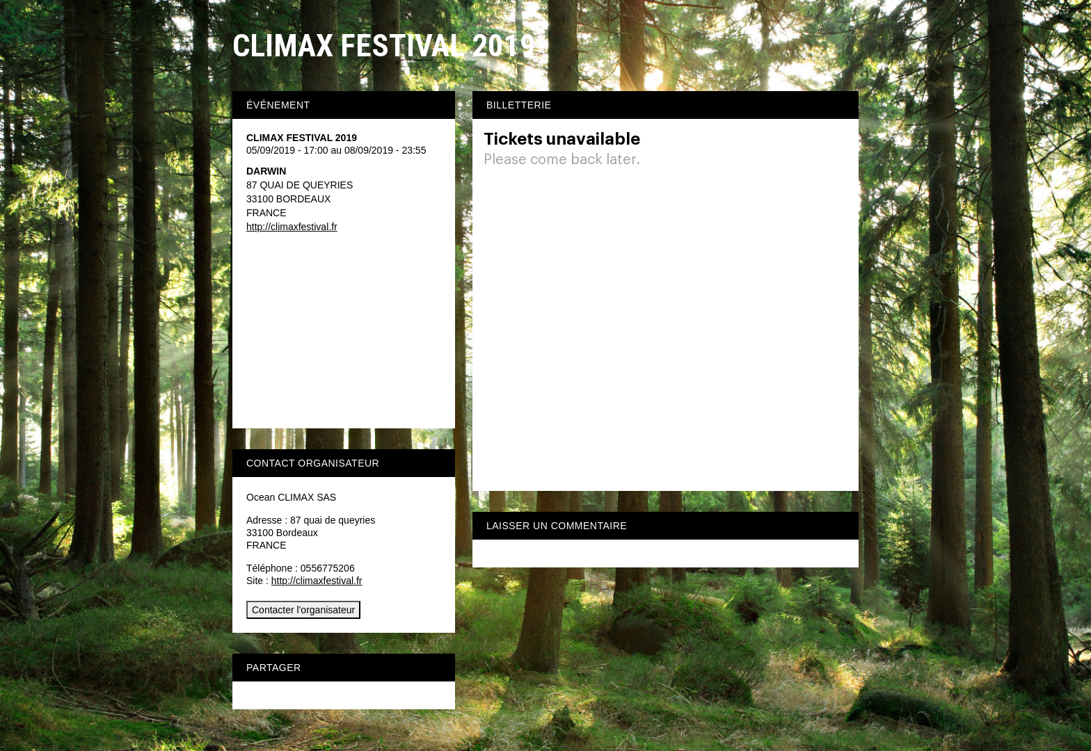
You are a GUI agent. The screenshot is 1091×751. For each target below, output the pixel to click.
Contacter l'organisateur (303, 609)
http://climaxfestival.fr (291, 226)
